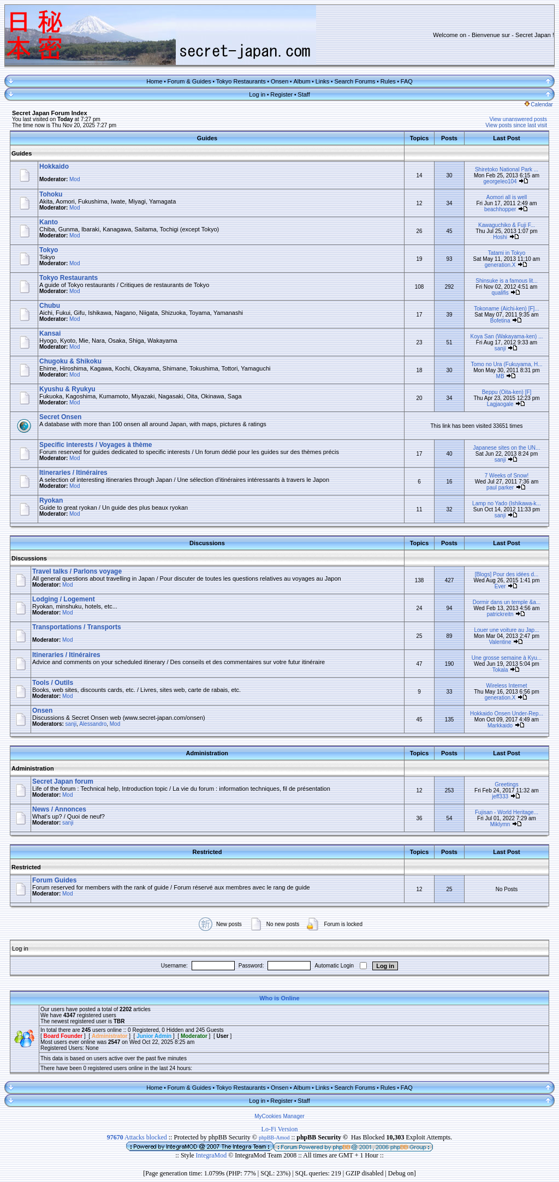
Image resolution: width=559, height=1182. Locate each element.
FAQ (407, 81)
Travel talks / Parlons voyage (77, 571)
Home (154, 81)
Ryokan (51, 500)
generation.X (500, 265)
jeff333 (500, 796)
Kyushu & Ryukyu (67, 389)
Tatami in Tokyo (507, 253)
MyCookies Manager (279, 1116)
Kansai (50, 333)
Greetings (506, 784)
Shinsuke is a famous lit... (506, 281)
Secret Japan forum (62, 781)
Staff (304, 94)
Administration (32, 768)
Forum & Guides (189, 81)
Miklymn (500, 824)
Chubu (49, 305)
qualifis (500, 293)
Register (281, 94)
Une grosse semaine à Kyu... (507, 658)
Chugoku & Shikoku (70, 361)
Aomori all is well (506, 197)
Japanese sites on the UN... (506, 448)
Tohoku (50, 194)
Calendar (539, 105)
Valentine (500, 642)
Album (301, 81)
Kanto (48, 222)
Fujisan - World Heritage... (506, 812)
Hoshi (500, 237)
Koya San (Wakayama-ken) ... (506, 336)
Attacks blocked (137, 1137)
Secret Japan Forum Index (49, 113)
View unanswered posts (518, 119)
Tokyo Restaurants (241, 81)
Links (323, 81)
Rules (388, 81)
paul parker (500, 488)
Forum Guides (54, 880)
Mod (74, 179)
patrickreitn (500, 614)
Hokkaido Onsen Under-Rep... (506, 714)
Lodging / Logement (63, 599)
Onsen (279, 81)
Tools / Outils (52, 682)
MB (500, 376)
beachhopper (500, 209)
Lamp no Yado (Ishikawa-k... (506, 503)
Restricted (26, 867)
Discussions (29, 558)
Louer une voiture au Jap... (506, 630)
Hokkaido (54, 166)
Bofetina (500, 321)
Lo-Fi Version (279, 1129)
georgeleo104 (500, 181)
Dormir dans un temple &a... (507, 602)
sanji (500, 348)
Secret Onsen (60, 417)
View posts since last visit (516, 125)
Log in (257, 94)
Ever (500, 586)
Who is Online (279, 998)
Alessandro (92, 724)
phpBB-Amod (274, 1138)
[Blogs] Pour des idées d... (507, 574)
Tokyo (48, 250)
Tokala (500, 670)
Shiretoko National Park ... (506, 169)
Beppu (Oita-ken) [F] (507, 392)
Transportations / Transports (76, 627)
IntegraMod (212, 1155)
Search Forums (354, 81)
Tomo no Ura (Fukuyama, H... (506, 364)
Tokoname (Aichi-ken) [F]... (506, 309)
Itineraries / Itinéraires (73, 472)
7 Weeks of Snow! (506, 476)
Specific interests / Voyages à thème (95, 445)
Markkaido (500, 726)
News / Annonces (59, 809)
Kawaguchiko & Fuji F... (506, 225)
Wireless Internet (506, 686)
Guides (21, 153)
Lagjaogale (500, 404)
